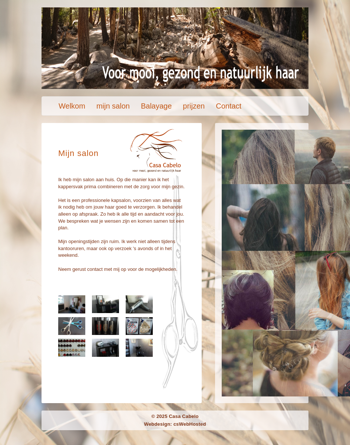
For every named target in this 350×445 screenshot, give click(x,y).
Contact (228, 106)
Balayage (156, 106)
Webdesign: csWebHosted (175, 424)
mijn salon (113, 106)
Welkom (72, 106)
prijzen (194, 106)
